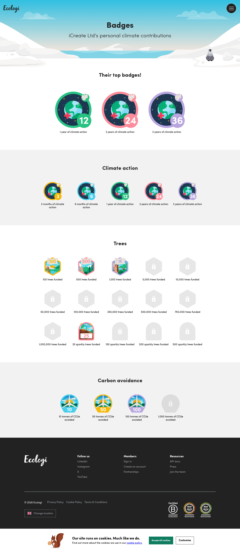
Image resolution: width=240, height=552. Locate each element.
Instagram (83, 466)
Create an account (135, 466)
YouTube (82, 476)
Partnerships (131, 471)
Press (173, 466)
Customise (185, 540)
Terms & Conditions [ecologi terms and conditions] (95, 517)
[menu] (231, 8)
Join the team (178, 471)
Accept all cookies (161, 540)
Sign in (128, 461)
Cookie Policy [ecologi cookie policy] (74, 517)
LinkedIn (82, 461)
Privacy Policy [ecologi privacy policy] (55, 517)
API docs (175, 461)
